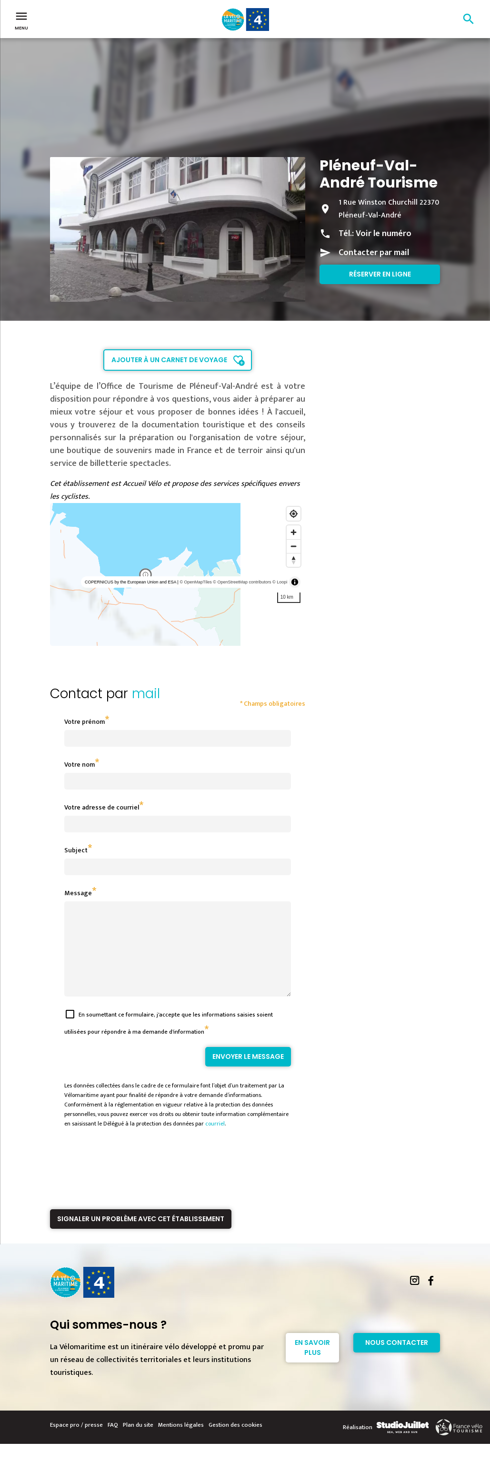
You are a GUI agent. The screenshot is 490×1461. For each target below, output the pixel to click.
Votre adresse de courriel (101, 807)
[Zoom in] (293, 532)
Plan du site (138, 1442)
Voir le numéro (383, 234)
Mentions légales (181, 1442)
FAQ (113, 1442)
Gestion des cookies (235, 1442)
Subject (76, 850)
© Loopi (279, 582)
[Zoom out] (293, 546)
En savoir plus (312, 1364)
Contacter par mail (374, 253)
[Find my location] (293, 514)
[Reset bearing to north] (293, 560)
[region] (178, 574)
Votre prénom (84, 721)
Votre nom (79, 764)
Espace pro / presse (76, 1442)
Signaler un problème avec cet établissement (140, 1236)
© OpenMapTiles (195, 582)
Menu (21, 20)
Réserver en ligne (380, 274)
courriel (215, 1140)
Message (78, 893)
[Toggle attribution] (294, 582)
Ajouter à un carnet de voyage (169, 360)
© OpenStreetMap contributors (242, 582)
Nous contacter (396, 1359)
